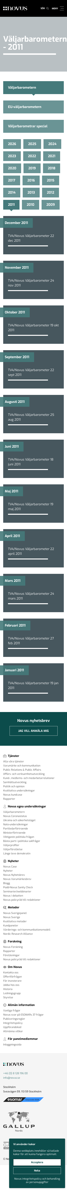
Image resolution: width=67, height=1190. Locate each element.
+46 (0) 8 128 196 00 (15, 1073)
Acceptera (37, 1162)
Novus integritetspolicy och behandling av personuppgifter (37, 1180)
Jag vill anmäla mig (33, 731)
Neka (37, 1170)
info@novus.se (11, 1077)
